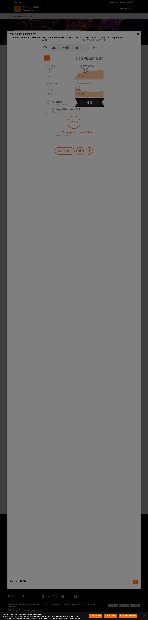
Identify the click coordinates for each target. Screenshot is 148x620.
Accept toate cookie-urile (128, 616)
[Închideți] (144, 615)
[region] (74, 616)
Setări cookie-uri (95, 616)
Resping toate (110, 616)
